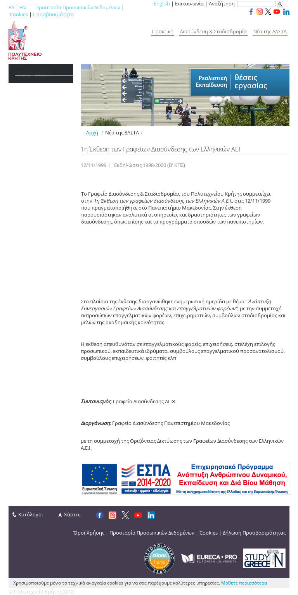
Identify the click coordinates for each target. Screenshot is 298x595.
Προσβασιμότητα (53, 14)
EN (22, 7)
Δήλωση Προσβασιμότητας (254, 532)
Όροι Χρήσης (88, 532)
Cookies (19, 14)
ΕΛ (11, 7)
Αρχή (92, 132)
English (162, 3)
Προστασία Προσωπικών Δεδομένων (77, 7)
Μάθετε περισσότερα (244, 583)
